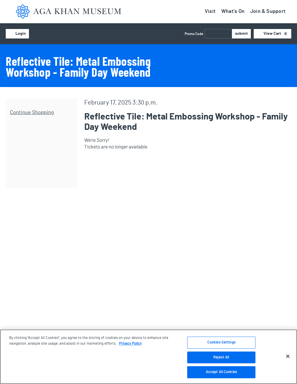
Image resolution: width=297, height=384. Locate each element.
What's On (233, 11)
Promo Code (194, 34)
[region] (148, 356)
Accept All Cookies (221, 372)
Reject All (221, 357)
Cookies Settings (221, 342)
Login (17, 34)
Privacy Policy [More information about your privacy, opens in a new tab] (130, 344)
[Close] (288, 356)
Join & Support (268, 11)
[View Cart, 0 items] (273, 33)
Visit (210, 11)
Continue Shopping (32, 112)
